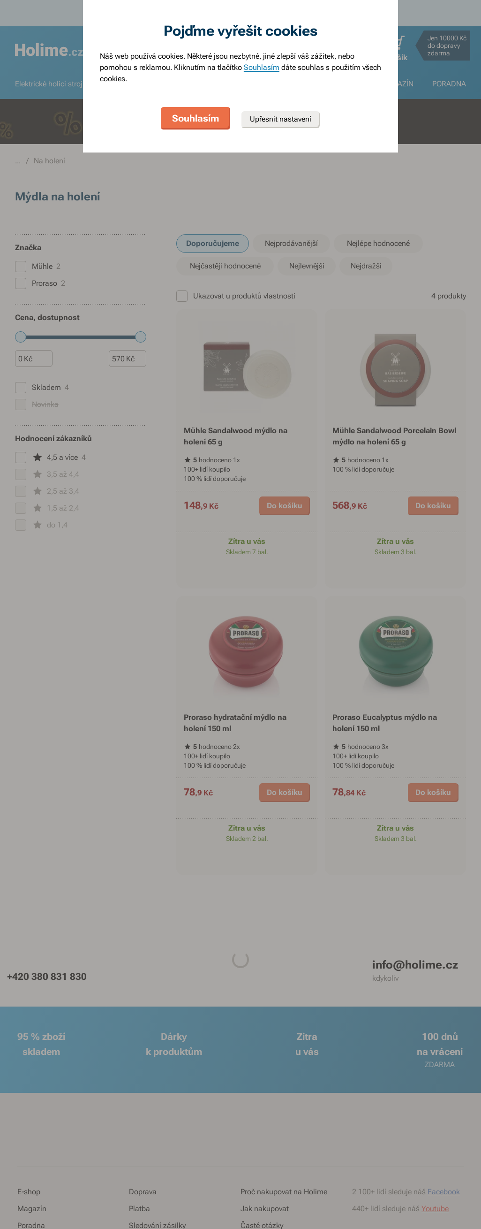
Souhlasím (261, 67)
